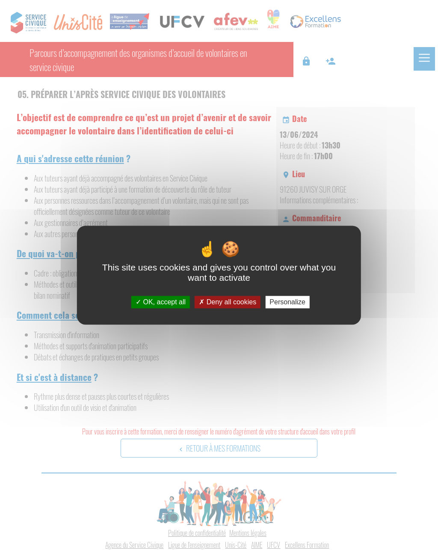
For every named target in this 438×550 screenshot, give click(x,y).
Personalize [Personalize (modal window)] (287, 302)
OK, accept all (161, 302)
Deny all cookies (227, 302)
